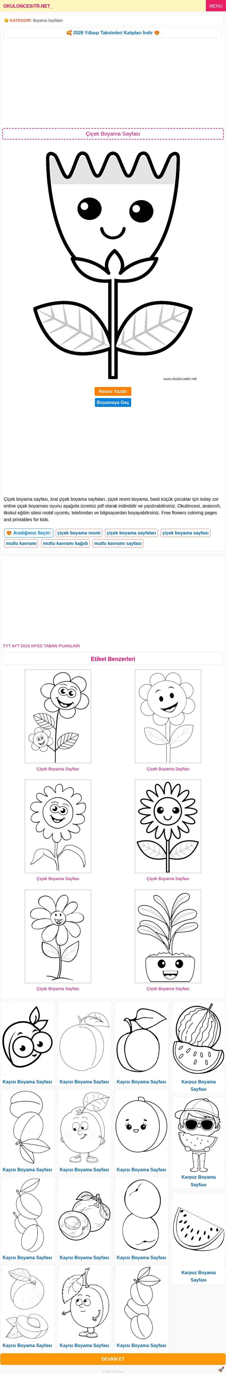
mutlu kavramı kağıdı (65, 543)
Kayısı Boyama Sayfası (27, 1081)
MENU (216, 6)
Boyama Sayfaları (48, 20)
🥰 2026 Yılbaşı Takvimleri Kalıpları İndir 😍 (112, 32)
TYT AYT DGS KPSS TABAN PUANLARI (41, 645)
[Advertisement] (113, 82)
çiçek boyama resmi (79, 532)
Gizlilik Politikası (113, 1371)
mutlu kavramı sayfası (118, 543)
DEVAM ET (112, 1359)
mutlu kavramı (21, 543)
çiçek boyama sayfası (185, 532)
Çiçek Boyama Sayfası (58, 768)
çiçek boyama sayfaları (131, 532)
